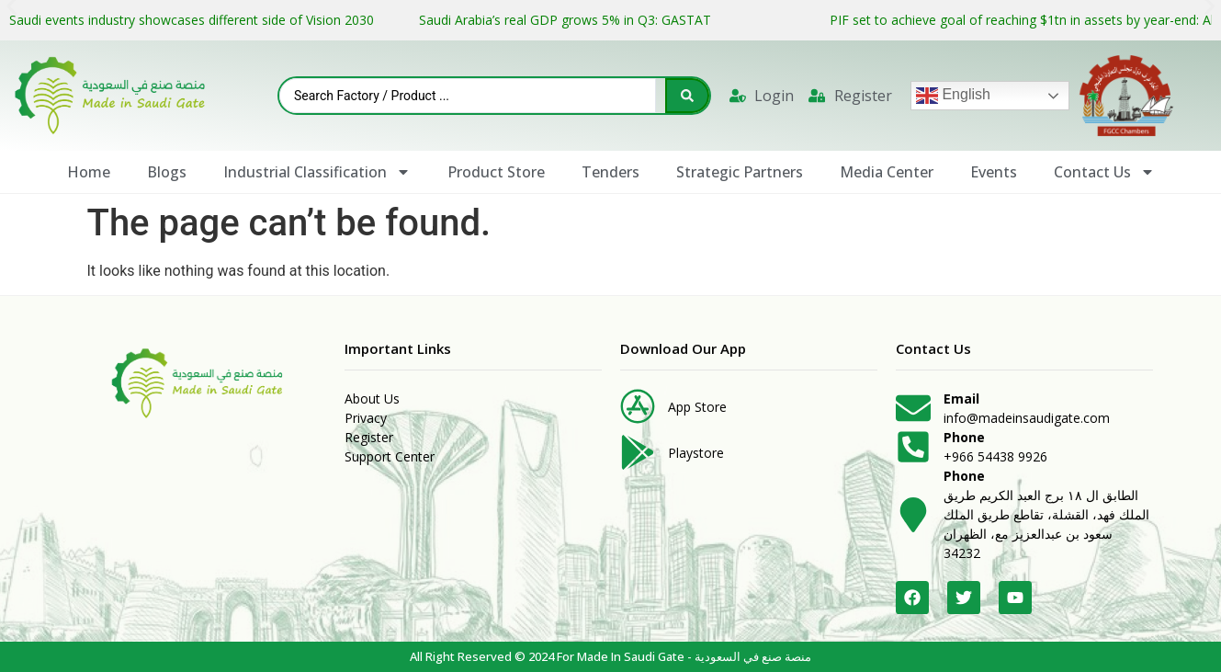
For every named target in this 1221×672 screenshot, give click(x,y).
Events (993, 172)
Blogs (167, 172)
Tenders (610, 172)
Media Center (886, 172)
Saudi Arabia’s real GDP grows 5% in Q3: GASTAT (567, 19)
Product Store (496, 172)
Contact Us (1104, 171)
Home (88, 172)
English (953, 96)
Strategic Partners (739, 172)
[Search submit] (687, 95)
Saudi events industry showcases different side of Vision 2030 (191, 19)
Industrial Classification (317, 171)
